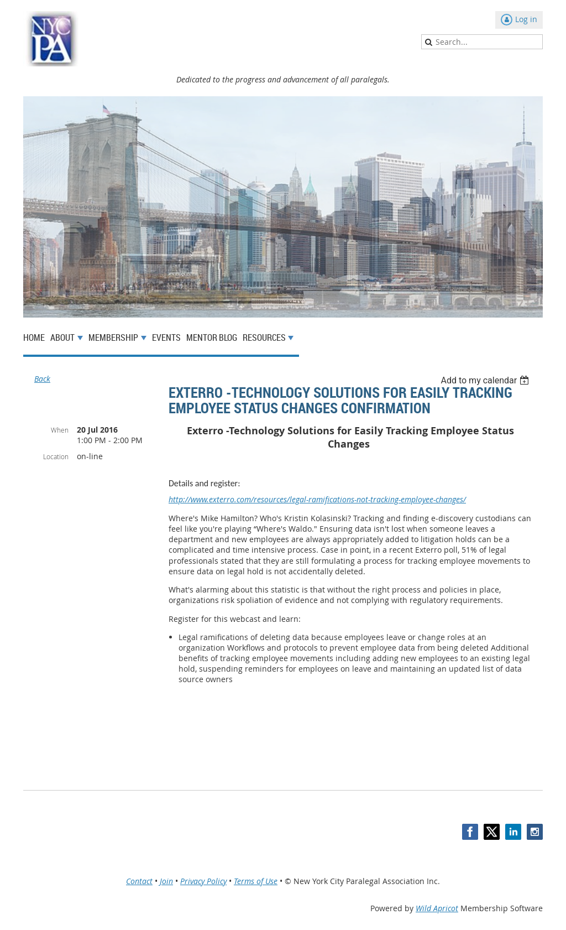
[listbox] (486, 380)
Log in (526, 19)
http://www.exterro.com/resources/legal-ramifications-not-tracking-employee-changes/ (317, 499)
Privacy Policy (203, 881)
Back (42, 378)
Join (166, 881)
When (60, 429)
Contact (139, 881)
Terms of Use (255, 881)
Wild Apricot (437, 908)
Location (56, 456)
